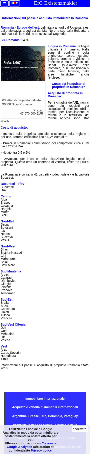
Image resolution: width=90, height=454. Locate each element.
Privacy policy (41, 450)
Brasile (33, 416)
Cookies (48, 443)
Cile (43, 416)
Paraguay (71, 416)
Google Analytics (19, 447)
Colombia (55, 416)
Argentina (19, 416)
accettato (79, 429)
